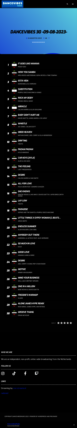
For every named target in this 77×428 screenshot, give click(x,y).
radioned (4, 393)
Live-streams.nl (19, 388)
